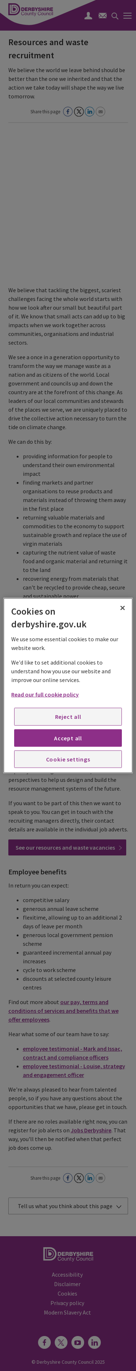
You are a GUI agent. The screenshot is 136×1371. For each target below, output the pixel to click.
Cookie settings (68, 759)
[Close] (123, 608)
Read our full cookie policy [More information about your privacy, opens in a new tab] (45, 694)
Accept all (68, 737)
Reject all (68, 716)
